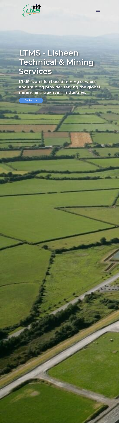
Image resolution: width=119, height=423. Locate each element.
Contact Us (31, 100)
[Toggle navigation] (98, 10)
